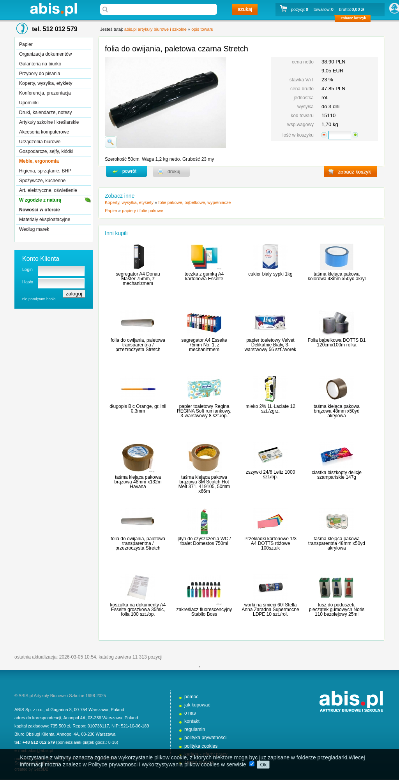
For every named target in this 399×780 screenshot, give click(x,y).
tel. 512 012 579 (55, 29)
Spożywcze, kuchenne (42, 180)
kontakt (192, 721)
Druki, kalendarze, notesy (45, 112)
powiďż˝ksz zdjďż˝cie (111, 142)
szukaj (245, 9)
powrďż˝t (126, 171)
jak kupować (197, 705)
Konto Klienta (40, 258)
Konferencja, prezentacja (45, 93)
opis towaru (202, 29)
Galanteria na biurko (40, 64)
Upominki (29, 102)
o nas (190, 713)
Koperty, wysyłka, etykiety (45, 83)
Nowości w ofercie (39, 210)
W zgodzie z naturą (40, 200)
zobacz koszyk (355, 19)
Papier (26, 44)
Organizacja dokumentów (45, 54)
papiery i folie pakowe (142, 210)
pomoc (191, 696)
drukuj (171, 171)
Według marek (34, 229)
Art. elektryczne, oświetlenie (48, 190)
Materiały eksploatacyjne (44, 219)
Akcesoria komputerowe (44, 132)
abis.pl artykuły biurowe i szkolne (53, 9)
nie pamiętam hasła (39, 299)
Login (27, 269)
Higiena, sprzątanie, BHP (45, 171)
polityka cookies (200, 746)
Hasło (27, 281)
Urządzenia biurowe (39, 141)
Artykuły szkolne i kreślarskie (49, 122)
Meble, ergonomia (39, 161)
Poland (117, 709)
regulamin (194, 729)
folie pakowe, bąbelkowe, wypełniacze (194, 202)
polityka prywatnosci (205, 737)
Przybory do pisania (39, 73)
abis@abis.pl (40, 750)
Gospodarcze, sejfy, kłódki (46, 151)
